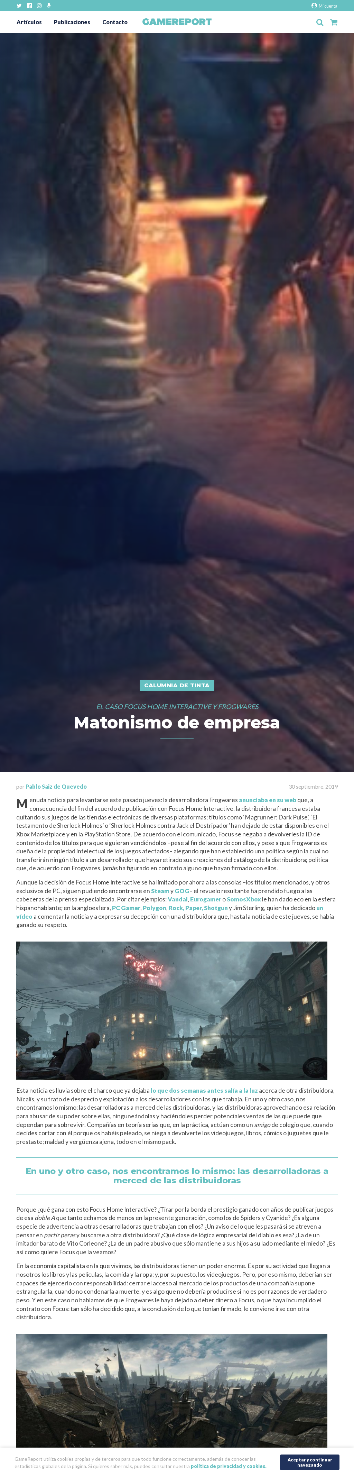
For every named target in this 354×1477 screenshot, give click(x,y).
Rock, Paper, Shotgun (198, 907)
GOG (182, 891)
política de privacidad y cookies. (229, 1466)
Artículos (29, 22)
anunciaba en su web (267, 800)
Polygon (154, 907)
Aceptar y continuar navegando (310, 1462)
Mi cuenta (324, 6)
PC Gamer (126, 907)
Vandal (178, 899)
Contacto (115, 22)
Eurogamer (205, 899)
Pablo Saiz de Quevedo (56, 786)
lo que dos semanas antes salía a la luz (204, 1090)
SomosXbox (244, 899)
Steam (160, 891)
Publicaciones (72, 22)
